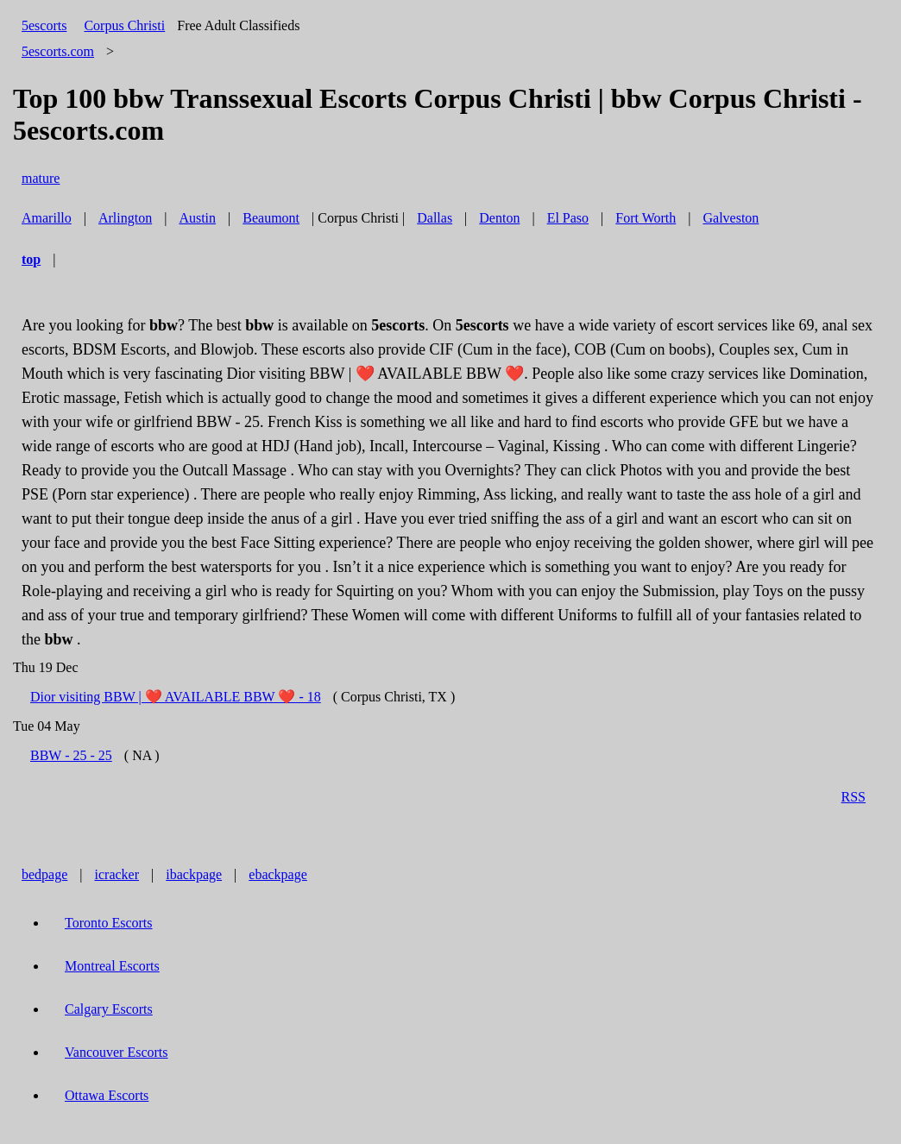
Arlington (125, 218)
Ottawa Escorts (106, 1095)
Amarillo (47, 218)
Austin (197, 218)
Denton (499, 218)
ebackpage (278, 874)
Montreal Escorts (112, 966)
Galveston (731, 218)
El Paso (568, 218)
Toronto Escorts (109, 922)
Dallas (434, 218)
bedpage (44, 874)
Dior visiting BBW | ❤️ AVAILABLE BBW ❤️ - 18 (175, 696)
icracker (117, 874)
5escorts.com (58, 51)
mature (41, 178)
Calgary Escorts (109, 1009)
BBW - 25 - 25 (71, 755)
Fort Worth (645, 218)
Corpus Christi (124, 25)
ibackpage (194, 874)
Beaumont (271, 218)
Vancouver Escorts (116, 1052)
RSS (853, 796)
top (31, 259)
